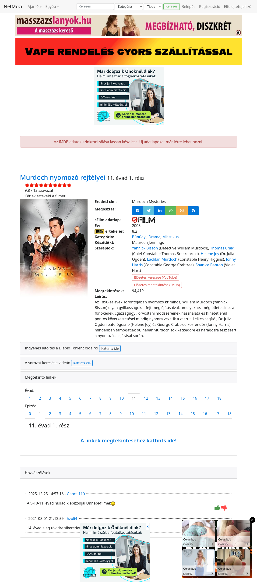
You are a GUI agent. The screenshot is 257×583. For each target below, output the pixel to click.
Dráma (154, 236)
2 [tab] (40, 398)
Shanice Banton (209, 264)
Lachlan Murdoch (162, 259)
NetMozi (13, 6)
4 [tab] (60, 398)
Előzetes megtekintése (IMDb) (157, 285)
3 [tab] (50, 398)
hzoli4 (72, 518)
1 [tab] (30, 398)
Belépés (188, 6)
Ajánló (33, 6)
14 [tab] (170, 398)
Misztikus (170, 236)
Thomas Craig (222, 248)
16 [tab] (195, 398)
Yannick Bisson (145, 248)
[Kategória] (129, 6)
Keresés (171, 6)
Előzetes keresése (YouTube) (155, 277)
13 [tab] (158, 398)
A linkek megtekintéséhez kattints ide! (128, 440)
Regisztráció (209, 6)
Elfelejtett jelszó (238, 6)
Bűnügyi (139, 236)
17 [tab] (207, 398)
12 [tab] (146, 398)
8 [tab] (100, 398)
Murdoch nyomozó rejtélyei (63, 177)
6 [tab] (80, 398)
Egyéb (50, 6)
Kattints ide (110, 348)
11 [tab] (134, 398)
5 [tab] (70, 398)
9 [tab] (110, 398)
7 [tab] (90, 398)
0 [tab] (30, 413)
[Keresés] (95, 6)
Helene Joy (210, 253)
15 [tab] (182, 398)
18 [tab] (219, 398)
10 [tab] (122, 398)
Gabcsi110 (76, 493)
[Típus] (153, 6)
